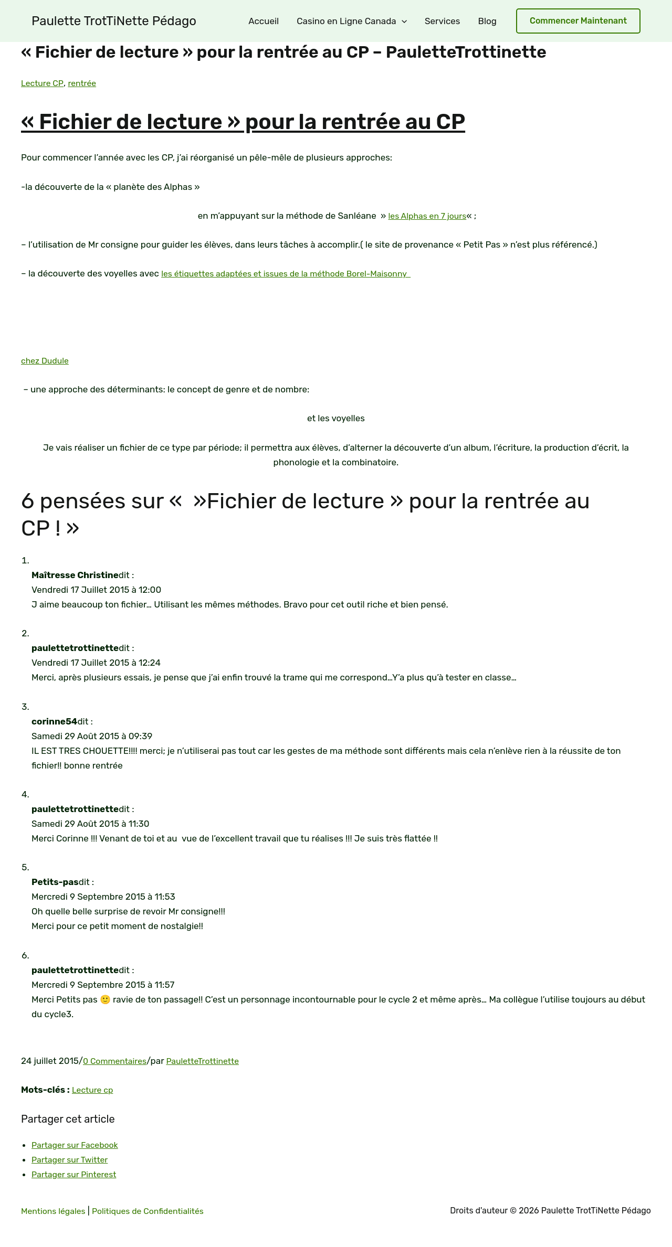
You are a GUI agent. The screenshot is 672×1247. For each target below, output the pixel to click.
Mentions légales (55, 1211)
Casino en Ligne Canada (352, 21)
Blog (487, 21)
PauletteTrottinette (210, 1061)
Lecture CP (43, 83)
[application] (401, 21)
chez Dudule (46, 360)
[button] (578, 21)
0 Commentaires (117, 1061)
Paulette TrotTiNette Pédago (114, 21)
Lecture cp (94, 1089)
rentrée (86, 83)
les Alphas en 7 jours (427, 215)
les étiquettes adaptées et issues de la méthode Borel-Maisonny (295, 273)
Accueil (263, 21)
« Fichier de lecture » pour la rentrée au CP (293, 120)
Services (442, 21)
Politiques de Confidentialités (157, 1211)
